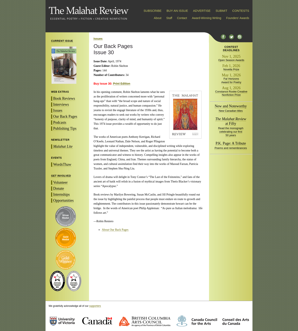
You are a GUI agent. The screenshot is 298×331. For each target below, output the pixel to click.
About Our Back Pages (115, 229)
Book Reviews (64, 98)
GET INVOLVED (61, 175)
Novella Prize (231, 69)
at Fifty (230, 121)
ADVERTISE (202, 10)
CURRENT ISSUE (62, 41)
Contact (182, 18)
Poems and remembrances (231, 148)
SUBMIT (221, 10)
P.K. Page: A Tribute (231, 143)
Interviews (61, 104)
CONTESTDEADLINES (231, 48)
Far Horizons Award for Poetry (231, 80)
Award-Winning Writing (206, 18)
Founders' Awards (237, 18)
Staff (169, 18)
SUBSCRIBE (153, 10)
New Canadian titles (231, 110)
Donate (58, 188)
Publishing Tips (65, 128)
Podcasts (59, 122)
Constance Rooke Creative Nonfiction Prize (231, 93)
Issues (57, 110)
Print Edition (121, 83)
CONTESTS (240, 10)
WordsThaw (62, 164)
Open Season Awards (231, 60)
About (157, 18)
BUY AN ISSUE (177, 10)
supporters (95, 306)
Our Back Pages (65, 116)
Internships (61, 194)
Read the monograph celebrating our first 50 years (230, 132)
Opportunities (63, 200)
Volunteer (60, 182)
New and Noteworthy (231, 106)
